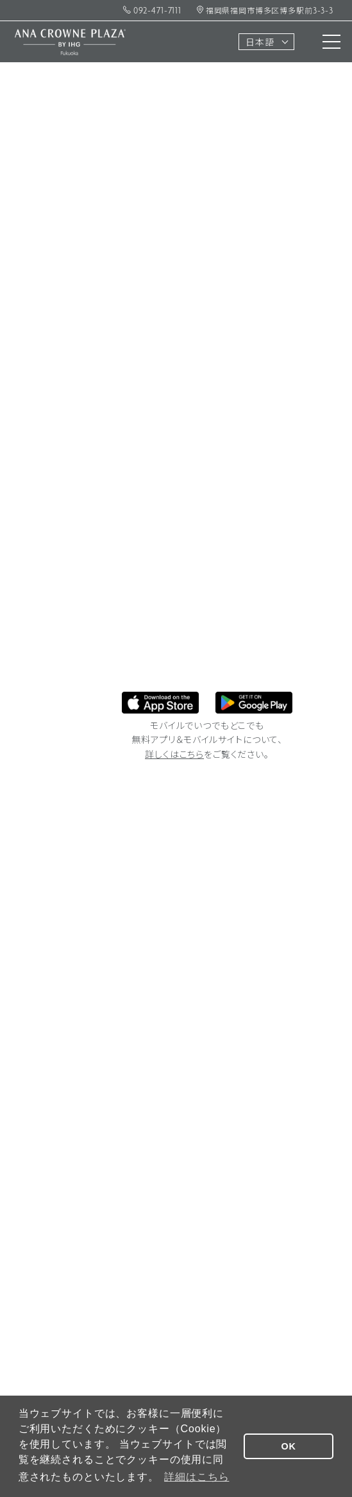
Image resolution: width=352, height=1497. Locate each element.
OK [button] (288, 1446)
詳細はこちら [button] (196, 1476)
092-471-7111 (152, 11)
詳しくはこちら (174, 755)
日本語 (260, 43)
